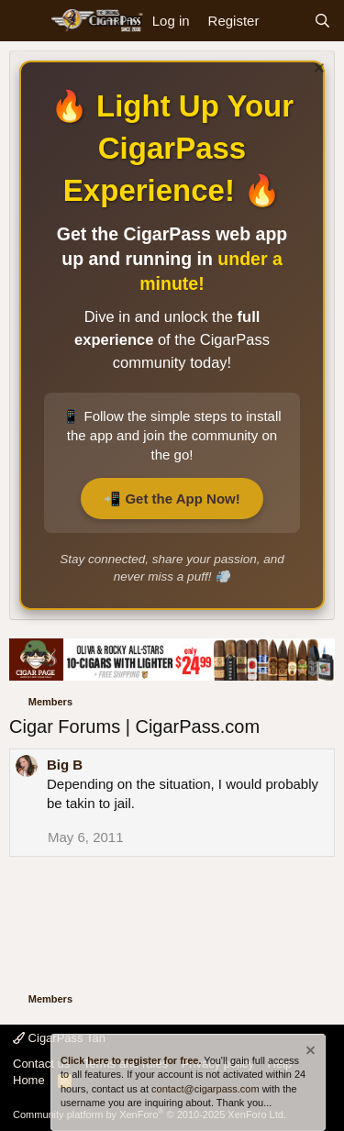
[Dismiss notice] (317, 70)
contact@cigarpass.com (205, 1088)
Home (29, 1080)
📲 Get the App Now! (171, 498)
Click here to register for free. (131, 1060)
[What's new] (286, 21)
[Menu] (25, 21)
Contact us (41, 1063)
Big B (65, 764)
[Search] (322, 21)
